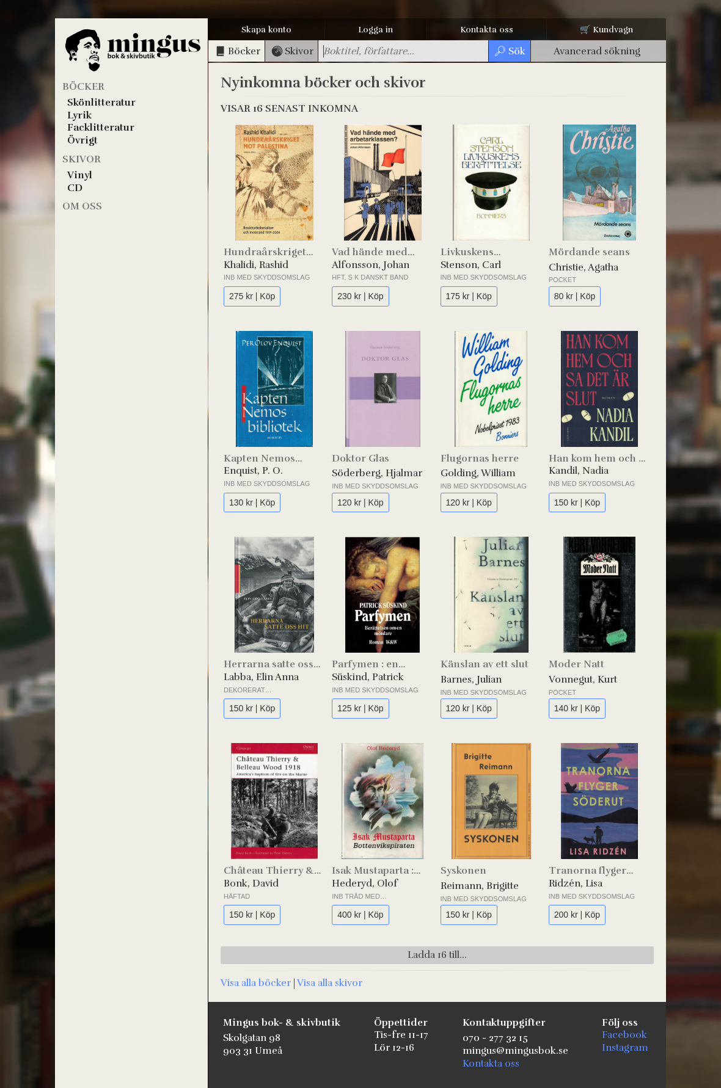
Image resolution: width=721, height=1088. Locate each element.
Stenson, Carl (471, 265)
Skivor (81, 159)
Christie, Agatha (583, 267)
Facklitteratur (100, 127)
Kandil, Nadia (579, 471)
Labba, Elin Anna (261, 677)
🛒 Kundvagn (606, 29)
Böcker (83, 87)
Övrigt (82, 140)
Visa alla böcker (256, 983)
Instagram (625, 1048)
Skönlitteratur (101, 102)
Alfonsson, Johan (370, 265)
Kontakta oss (486, 29)
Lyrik (79, 115)
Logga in (375, 29)
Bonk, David (251, 883)
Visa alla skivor (329, 983)
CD (74, 188)
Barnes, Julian (471, 679)
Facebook (624, 1035)
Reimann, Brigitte (480, 886)
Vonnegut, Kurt (583, 679)
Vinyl (79, 175)
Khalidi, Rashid (256, 265)
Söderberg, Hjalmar (377, 473)
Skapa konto (266, 29)
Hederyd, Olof (365, 883)
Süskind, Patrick (368, 677)
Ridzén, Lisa (575, 883)
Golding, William (478, 473)
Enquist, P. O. (253, 471)
